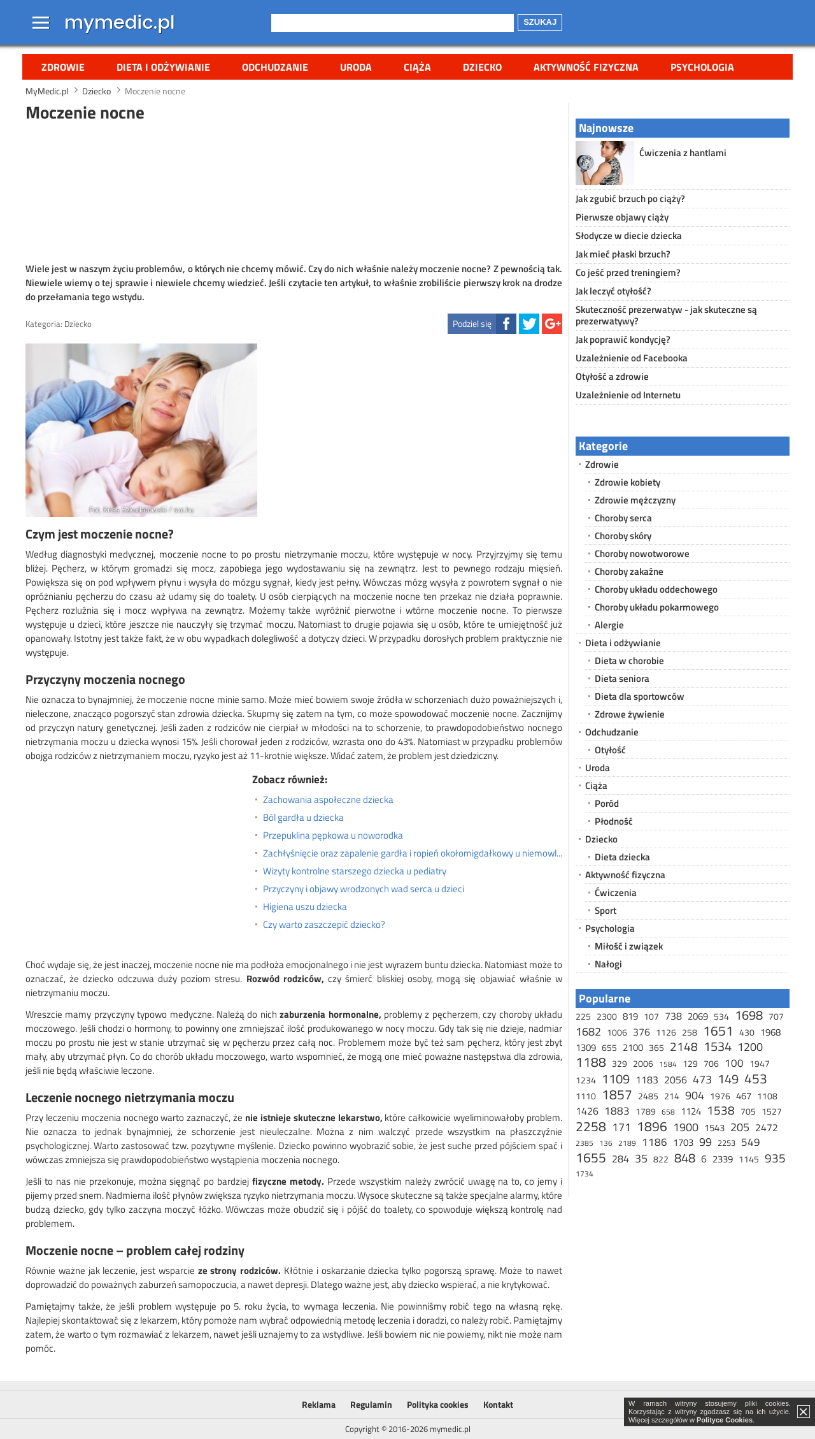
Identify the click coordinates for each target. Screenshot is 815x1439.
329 (619, 1063)
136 (606, 1143)
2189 (627, 1143)
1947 (759, 1063)
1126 (666, 1032)
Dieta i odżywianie (163, 67)
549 (750, 1142)
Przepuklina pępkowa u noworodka (333, 835)
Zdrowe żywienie (630, 714)
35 (641, 1158)
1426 (587, 1110)
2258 (591, 1126)
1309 (586, 1047)
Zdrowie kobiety (627, 482)
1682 (588, 1031)
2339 (722, 1159)
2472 (766, 1127)
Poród (607, 803)
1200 (750, 1046)
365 (656, 1047)
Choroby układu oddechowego (656, 589)
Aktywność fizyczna (586, 67)
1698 (749, 1015)
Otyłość (610, 749)
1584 (668, 1064)
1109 (616, 1078)
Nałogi (608, 964)
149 (728, 1078)
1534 (718, 1046)
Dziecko (482, 67)
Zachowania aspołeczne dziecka (328, 800)
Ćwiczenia (616, 892)
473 (702, 1079)
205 (739, 1127)
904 (694, 1095)
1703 (683, 1142)
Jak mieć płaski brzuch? (623, 254)
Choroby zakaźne (629, 571)
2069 (698, 1016)
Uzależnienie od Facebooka (632, 358)
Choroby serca (623, 517)
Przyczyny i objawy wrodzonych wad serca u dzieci (363, 889)
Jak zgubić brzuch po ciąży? (630, 198)
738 (673, 1015)
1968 (770, 1032)
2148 (684, 1046)
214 (671, 1096)
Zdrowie (63, 67)
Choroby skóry (623, 535)
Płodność (614, 821)
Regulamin (371, 1404)
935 (775, 1157)
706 (711, 1063)
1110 (586, 1096)
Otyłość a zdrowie (612, 376)
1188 (591, 1062)
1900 (685, 1127)
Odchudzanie (275, 67)
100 (734, 1063)
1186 (654, 1142)
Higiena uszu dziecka (305, 907)
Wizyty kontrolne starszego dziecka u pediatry (354, 871)
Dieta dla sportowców (639, 696)
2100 (633, 1047)
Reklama (319, 1404)
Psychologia (702, 67)
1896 (652, 1126)
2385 (584, 1143)
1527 (772, 1111)
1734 (584, 1174)
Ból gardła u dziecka (303, 818)
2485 (648, 1096)
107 (651, 1016)
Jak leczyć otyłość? (613, 291)
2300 (607, 1016)
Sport (605, 910)
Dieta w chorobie (629, 660)
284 (620, 1158)
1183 (646, 1079)
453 (755, 1078)
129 (690, 1063)
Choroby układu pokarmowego (657, 607)
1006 (617, 1032)
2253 (726, 1142)
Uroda (356, 67)
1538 (721, 1110)
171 (621, 1127)
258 (689, 1032)
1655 (591, 1157)
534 (721, 1016)
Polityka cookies (438, 1404)
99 (705, 1141)
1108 (767, 1096)
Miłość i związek (629, 946)
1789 (645, 1111)
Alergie (609, 625)
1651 (718, 1030)
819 (630, 1016)
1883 (617, 1111)
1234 (586, 1080)
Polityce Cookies (725, 1420)
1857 (617, 1094)
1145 (749, 1159)
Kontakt (498, 1404)
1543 (714, 1127)
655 (609, 1047)
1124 (691, 1111)
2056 (675, 1079)
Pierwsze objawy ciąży (622, 217)
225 (583, 1016)
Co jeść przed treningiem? (628, 272)
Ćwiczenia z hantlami (682, 152)
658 (668, 1112)
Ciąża (417, 67)
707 (776, 1016)
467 (743, 1095)
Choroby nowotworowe (642, 553)
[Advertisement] (294, 190)
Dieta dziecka (622, 857)
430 (747, 1032)
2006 (643, 1063)
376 (641, 1031)
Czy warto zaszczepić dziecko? (324, 925)
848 (684, 1158)
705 (748, 1111)
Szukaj (539, 22)
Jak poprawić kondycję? (623, 339)
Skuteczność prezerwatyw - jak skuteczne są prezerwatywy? (666, 315)
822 (661, 1159)
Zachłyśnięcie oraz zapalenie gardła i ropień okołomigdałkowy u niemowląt (412, 853)
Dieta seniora (622, 678)
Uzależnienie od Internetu (628, 394)
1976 (720, 1096)
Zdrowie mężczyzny (635, 500)
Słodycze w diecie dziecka (629, 235)
